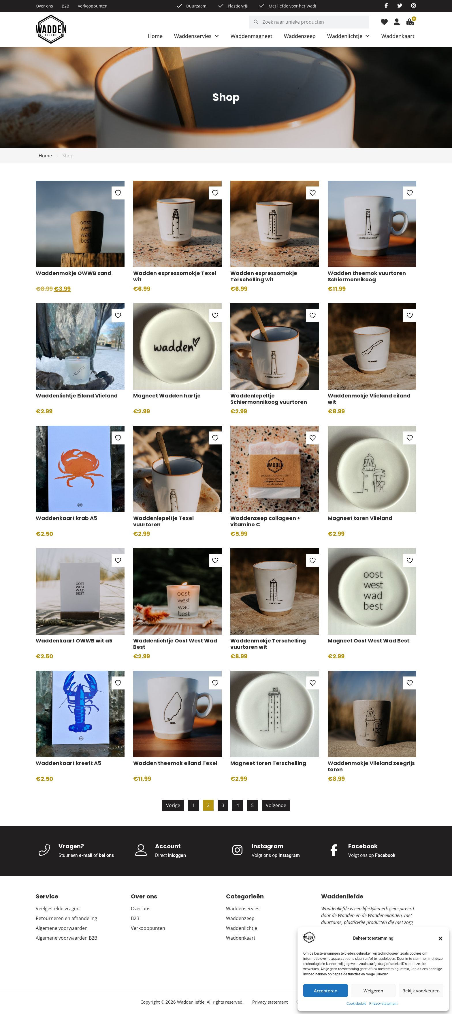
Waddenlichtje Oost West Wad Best (175, 644)
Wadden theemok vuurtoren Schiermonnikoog (367, 276)
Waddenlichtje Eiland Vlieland (77, 395)
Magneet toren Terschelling (268, 763)
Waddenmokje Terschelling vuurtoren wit (268, 644)
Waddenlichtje (348, 36)
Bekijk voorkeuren (421, 991)
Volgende (276, 805)
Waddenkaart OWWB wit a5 (74, 640)
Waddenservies (196, 36)
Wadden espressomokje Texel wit (174, 276)
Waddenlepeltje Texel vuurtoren (163, 521)
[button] (440, 938)
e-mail (85, 855)
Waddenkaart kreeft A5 (68, 763)
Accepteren (325, 991)
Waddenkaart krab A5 (66, 518)
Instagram (289, 855)
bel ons (106, 855)
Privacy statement (383, 1004)
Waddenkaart (398, 36)
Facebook (385, 855)
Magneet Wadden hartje (167, 395)
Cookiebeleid (356, 1004)
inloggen (177, 855)
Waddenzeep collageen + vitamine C (265, 521)
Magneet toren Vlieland (360, 518)
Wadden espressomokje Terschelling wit (263, 276)
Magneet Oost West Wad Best (368, 640)
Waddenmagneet (251, 36)
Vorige (173, 805)
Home (155, 36)
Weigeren (373, 991)
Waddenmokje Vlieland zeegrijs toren (371, 766)
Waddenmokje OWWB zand (73, 273)
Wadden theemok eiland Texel (175, 763)
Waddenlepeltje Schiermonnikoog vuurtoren (268, 399)
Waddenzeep (300, 36)
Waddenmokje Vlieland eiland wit (369, 399)
